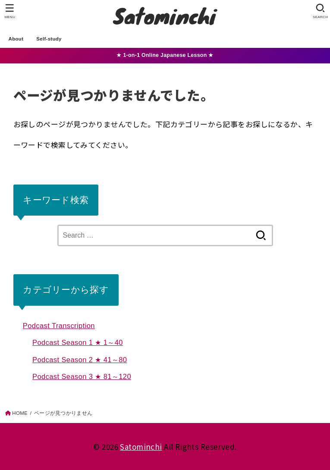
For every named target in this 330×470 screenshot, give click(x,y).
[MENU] (9, 11)
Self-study (49, 38)
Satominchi (141, 446)
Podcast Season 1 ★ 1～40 (77, 342)
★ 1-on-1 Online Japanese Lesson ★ (164, 55)
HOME (20, 413)
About (16, 38)
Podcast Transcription (59, 325)
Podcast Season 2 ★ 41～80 (79, 359)
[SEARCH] (320, 11)
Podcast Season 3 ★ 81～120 (81, 376)
